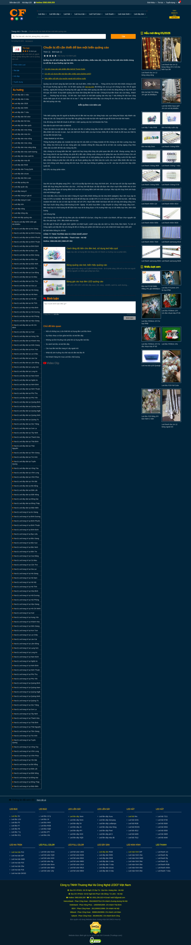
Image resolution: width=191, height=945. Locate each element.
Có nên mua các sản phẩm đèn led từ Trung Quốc (65, 69)
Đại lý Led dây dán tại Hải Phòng (25, 316)
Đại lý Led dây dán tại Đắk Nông (25, 495)
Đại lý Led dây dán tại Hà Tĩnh (24, 303)
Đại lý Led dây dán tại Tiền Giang (25, 453)
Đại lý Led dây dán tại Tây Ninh (25, 433)
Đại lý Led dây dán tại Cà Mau (24, 277)
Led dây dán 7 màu (20, 112)
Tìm (123, 36)
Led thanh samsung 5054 (151, 261)
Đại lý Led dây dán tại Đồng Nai (25, 499)
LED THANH (161, 845)
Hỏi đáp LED (27, 2)
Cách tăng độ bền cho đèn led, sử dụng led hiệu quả (92, 248)
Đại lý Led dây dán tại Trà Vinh (25, 457)
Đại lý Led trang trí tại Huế (23, 613)
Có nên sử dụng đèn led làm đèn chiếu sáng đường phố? (68, 74)
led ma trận (89, 87)
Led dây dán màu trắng (22, 139)
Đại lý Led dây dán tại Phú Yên (25, 398)
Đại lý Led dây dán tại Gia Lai (24, 286)
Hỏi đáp (16, 76)
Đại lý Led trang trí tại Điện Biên (25, 786)
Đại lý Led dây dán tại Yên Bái (24, 481)
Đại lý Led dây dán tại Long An (24, 371)
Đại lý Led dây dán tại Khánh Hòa (26, 341)
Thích (45, 52)
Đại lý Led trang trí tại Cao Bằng (25, 556)
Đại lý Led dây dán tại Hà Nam (24, 294)
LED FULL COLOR (47, 845)
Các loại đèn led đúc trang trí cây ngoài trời (62, 348)
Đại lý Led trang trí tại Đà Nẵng (25, 764)
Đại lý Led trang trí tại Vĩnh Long (25, 751)
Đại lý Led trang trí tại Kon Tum (25, 630)
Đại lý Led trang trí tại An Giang (25, 512)
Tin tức (160, 2)
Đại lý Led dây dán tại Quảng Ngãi (26, 411)
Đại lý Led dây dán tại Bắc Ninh (25, 264)
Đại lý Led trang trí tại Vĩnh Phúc (25, 756)
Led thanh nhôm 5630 (170, 223)
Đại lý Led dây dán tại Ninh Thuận (26, 389)
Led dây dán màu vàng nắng (24, 147)
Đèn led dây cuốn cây (170, 127)
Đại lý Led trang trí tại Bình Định (25, 530)
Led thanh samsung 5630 (171, 261)
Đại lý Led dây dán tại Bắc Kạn (25, 259)
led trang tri (29, 41)
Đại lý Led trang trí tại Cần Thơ (25, 565)
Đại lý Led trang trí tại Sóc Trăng (25, 705)
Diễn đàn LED (15, 2)
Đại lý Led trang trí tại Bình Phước (26, 521)
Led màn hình (133, 852)
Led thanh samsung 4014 (171, 242)
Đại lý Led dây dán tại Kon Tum (25, 349)
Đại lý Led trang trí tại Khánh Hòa (25, 622)
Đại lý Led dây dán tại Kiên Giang (26, 345)
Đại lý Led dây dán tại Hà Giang (25, 290)
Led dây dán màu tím (21, 134)
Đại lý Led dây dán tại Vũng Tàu (25, 468)
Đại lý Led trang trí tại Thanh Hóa (25, 718)
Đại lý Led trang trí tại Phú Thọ (24, 674)
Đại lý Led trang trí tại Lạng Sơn (25, 648)
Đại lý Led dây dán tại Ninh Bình (25, 385)
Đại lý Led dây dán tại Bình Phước (26, 237)
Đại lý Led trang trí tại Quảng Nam (26, 687)
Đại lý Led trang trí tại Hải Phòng (25, 600)
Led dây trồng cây (20, 213)
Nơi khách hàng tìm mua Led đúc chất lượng (63, 357)
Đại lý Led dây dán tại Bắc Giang (25, 255)
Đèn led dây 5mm (148, 146)
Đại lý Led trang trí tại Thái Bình (25, 723)
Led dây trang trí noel (21, 200)
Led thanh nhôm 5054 (150, 223)
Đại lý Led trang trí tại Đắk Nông (25, 773)
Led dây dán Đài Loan (21, 178)
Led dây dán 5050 (20, 108)
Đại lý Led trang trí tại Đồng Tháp (25, 782)
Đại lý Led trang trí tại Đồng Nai (25, 778)
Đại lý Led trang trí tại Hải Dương (25, 595)
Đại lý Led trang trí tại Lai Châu (25, 635)
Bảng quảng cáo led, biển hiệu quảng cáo (87, 265)
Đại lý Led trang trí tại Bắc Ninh (25, 547)
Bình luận (55, 52)
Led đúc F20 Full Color (170, 385)
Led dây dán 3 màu (20, 99)
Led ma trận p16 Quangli (151, 366)
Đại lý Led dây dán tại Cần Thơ (25, 281)
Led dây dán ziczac (20, 174)
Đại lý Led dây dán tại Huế (23, 332)
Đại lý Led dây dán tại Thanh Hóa (26, 437)
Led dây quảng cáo (20, 182)
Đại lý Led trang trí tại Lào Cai (24, 639)
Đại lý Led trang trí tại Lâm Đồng (25, 644)
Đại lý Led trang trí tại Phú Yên (25, 679)
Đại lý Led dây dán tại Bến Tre (24, 268)
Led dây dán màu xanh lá (22, 156)
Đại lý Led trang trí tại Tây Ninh (25, 714)
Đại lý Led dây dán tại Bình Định (25, 246)
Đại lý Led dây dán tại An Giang (25, 229)
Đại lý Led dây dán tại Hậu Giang (25, 321)
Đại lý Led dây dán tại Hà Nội (24, 299)
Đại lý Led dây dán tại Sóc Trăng (25, 424)
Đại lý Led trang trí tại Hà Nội (24, 582)
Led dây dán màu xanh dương (24, 152)
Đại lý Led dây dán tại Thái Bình (25, 441)
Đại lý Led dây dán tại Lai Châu (25, 354)
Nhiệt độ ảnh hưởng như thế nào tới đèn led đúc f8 (65, 353)
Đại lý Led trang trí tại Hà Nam (24, 578)
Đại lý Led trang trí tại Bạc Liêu (25, 534)
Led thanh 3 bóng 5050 (150, 185)
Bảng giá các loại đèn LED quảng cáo (85, 281)
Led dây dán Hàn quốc (21, 125)
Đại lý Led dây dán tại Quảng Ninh (26, 415)
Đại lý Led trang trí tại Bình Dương (26, 516)
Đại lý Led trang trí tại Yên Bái (24, 760)
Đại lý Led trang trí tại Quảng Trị (25, 701)
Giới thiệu (151, 2)
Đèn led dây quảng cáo (22, 217)
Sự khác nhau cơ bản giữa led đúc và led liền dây (64, 336)
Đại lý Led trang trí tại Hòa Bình (25, 591)
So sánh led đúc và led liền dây (57, 344)
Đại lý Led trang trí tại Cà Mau (24, 560)
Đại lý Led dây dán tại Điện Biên (25, 508)
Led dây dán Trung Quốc (22, 169)
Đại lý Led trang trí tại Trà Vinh (24, 736)
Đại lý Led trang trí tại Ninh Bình (25, 666)
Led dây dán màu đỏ (21, 160)
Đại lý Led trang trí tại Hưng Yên (25, 617)
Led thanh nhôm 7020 (150, 242)
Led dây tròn (18, 204)
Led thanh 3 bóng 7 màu (171, 166)
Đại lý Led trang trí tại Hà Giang (25, 573)
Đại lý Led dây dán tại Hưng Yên (25, 336)
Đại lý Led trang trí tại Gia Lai (24, 569)
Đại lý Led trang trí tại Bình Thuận (26, 525)
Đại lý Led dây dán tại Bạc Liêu (25, 251)
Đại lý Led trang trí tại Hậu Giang (25, 604)
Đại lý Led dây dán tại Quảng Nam (26, 406)
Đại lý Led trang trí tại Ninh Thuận (26, 670)
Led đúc (14, 816)
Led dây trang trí (19, 191)
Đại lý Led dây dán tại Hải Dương (26, 312)
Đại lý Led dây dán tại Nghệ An (25, 380)
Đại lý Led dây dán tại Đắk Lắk (25, 490)
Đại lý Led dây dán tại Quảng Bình (26, 402)
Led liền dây (74, 816)
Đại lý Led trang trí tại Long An (24, 652)
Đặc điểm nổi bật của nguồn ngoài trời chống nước (65, 78)
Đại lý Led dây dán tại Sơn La (24, 428)
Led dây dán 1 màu (20, 95)
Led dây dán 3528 (20, 103)
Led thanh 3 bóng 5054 (170, 146)
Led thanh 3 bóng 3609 (150, 166)
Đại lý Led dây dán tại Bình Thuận (26, 242)
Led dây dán (104, 852)
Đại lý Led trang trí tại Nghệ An (25, 661)
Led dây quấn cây (20, 187)
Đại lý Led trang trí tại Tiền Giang (25, 731)
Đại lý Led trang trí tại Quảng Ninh (26, 696)
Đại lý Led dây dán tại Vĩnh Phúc (25, 477)
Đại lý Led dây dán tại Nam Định (25, 376)
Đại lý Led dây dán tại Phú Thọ (25, 393)
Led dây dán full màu (21, 121)
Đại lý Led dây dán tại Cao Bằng (25, 272)
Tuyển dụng (170, 2)
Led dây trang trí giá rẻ (21, 196)
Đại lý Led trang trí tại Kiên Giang (25, 626)
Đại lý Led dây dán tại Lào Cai (24, 358)
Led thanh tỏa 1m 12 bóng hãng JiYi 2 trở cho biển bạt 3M (171, 67)
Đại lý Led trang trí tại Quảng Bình (26, 683)
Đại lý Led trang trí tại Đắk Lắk (24, 769)
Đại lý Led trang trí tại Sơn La (24, 709)
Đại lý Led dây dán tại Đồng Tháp (26, 503)
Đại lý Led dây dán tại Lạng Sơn (25, 367)
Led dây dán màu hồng (22, 130)
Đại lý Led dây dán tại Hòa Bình (25, 308)
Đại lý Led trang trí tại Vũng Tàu (25, 747)
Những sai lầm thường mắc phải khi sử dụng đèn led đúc (67, 340)
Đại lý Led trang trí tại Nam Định (25, 657)
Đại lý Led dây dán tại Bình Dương (26, 233)
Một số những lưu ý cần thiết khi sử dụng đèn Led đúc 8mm (68, 331)
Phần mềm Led (19, 65)
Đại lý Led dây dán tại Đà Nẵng (25, 486)
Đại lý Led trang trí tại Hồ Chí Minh (26, 609)
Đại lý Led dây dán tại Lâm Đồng (25, 363)
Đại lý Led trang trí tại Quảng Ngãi (26, 692)
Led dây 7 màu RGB (149, 127)
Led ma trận (15, 852)
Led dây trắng (18, 209)
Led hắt (131, 816)
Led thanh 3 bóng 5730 (170, 185)
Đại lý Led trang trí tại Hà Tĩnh (24, 587)
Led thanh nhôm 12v (149, 204)
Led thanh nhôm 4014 (170, 204)
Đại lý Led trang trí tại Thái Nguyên (26, 727)
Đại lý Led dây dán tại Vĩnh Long (25, 473)
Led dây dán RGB (20, 165)
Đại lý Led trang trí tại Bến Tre (24, 552)
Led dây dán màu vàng (22, 143)
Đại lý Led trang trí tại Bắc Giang (25, 538)
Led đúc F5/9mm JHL (170, 344)
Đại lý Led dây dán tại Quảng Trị (25, 420)
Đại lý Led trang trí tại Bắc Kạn (25, 543)
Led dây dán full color (21, 117)
